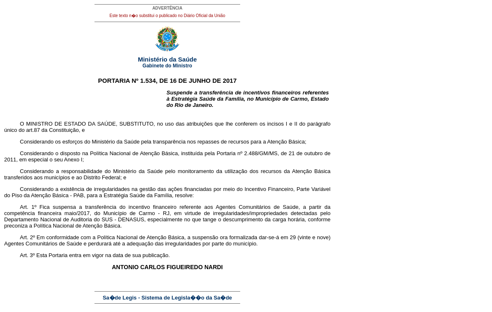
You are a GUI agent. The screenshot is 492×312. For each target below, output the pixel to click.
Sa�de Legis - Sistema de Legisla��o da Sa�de (167, 298)
